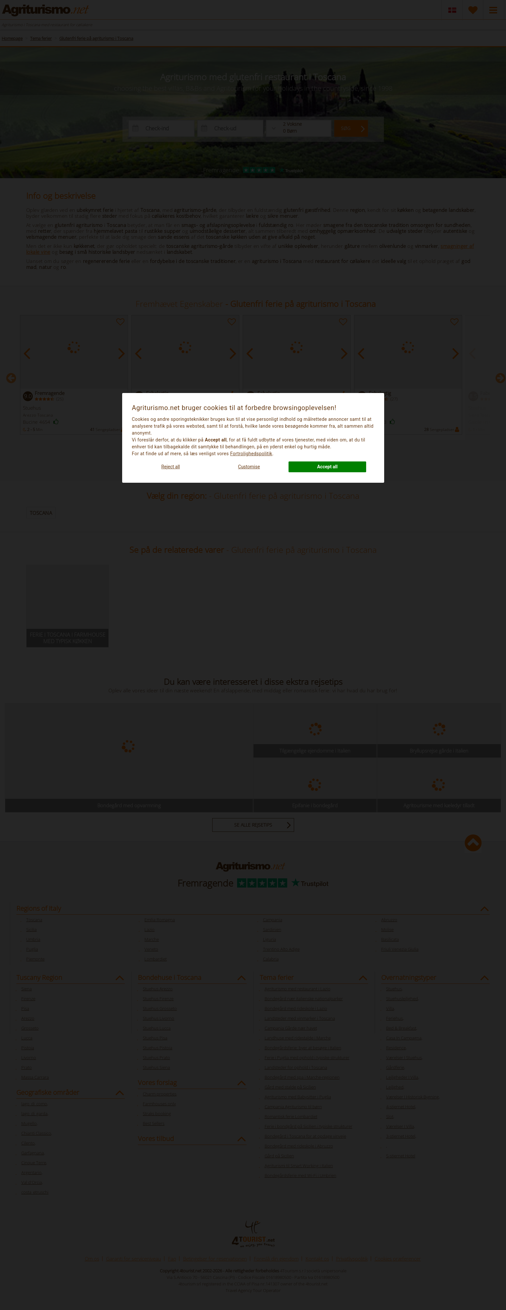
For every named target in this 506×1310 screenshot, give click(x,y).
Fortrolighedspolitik (251, 453)
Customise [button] (249, 466)
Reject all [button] (170, 466)
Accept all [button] (327, 466)
